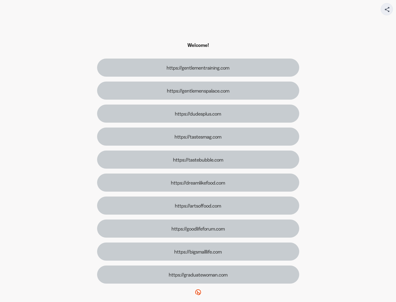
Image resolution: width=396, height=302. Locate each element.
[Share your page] (387, 9)
